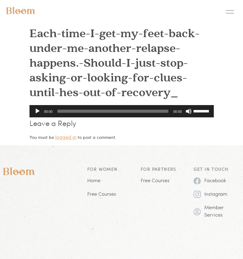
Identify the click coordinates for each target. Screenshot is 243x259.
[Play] (37, 111)
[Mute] (189, 111)
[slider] (112, 111)
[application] (121, 111)
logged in (65, 136)
